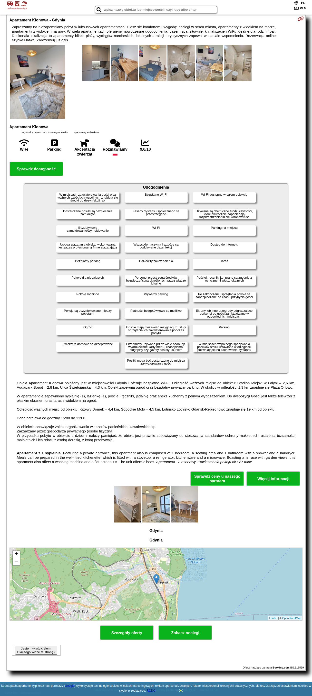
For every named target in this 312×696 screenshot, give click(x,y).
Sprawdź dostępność (36, 169)
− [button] (16, 561)
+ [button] (16, 554)
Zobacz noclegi (185, 633)
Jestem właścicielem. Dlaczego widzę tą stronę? (36, 650)
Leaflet (273, 618)
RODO (151, 690)
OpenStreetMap (291, 618)
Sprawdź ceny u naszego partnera (217, 478)
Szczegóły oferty (126, 633)
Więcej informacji (273, 479)
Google (69, 685)
